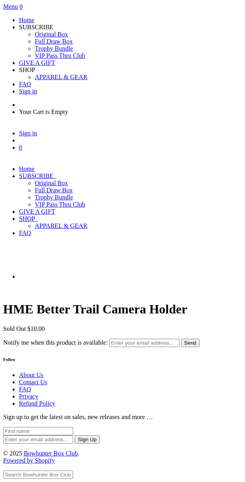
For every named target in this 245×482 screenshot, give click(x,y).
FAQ (25, 84)
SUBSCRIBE (38, 176)
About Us (31, 375)
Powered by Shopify (29, 460)
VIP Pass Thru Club (60, 55)
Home (26, 20)
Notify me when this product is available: (55, 342)
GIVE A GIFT (37, 62)
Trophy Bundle (54, 48)
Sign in (28, 91)
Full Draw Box (54, 41)
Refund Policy (37, 403)
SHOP (28, 218)
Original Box (51, 34)
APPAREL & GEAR (61, 77)
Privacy (28, 396)
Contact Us (33, 382)
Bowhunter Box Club (51, 453)
